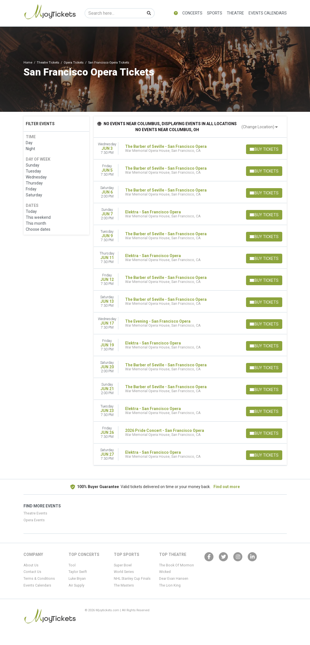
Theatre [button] (235, 13)
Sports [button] (214, 13)
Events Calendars (268, 13)
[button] (176, 13)
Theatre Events (35, 513)
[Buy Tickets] (263, 149)
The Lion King (170, 585)
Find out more (226, 486)
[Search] (114, 13)
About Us (31, 565)
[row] (190, 148)
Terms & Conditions (39, 579)
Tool (72, 565)
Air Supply (76, 585)
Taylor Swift (78, 572)
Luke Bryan (77, 579)
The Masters (124, 585)
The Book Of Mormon (176, 565)
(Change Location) (259, 127)
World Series (124, 572)
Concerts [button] (192, 13)
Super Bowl (123, 565)
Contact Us (32, 572)
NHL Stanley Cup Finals (132, 579)
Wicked (165, 572)
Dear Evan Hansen (173, 579)
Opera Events (34, 520)
